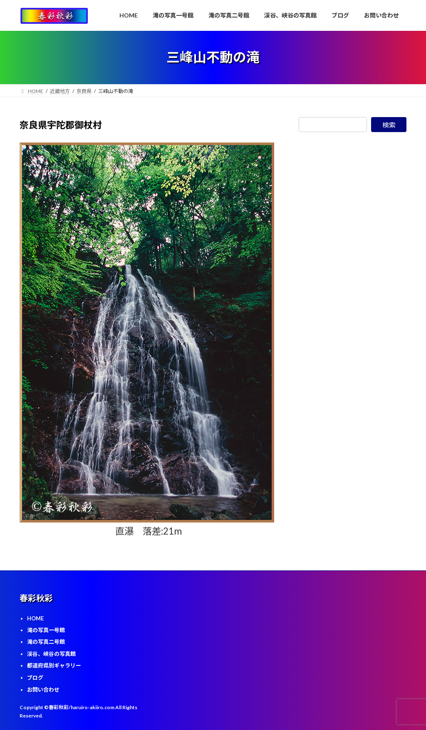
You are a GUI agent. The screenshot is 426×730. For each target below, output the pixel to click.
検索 (389, 125)
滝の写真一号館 (46, 630)
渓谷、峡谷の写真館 (51, 653)
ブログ (35, 677)
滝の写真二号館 (46, 641)
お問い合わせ (43, 689)
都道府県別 (54, 665)
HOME (35, 618)
